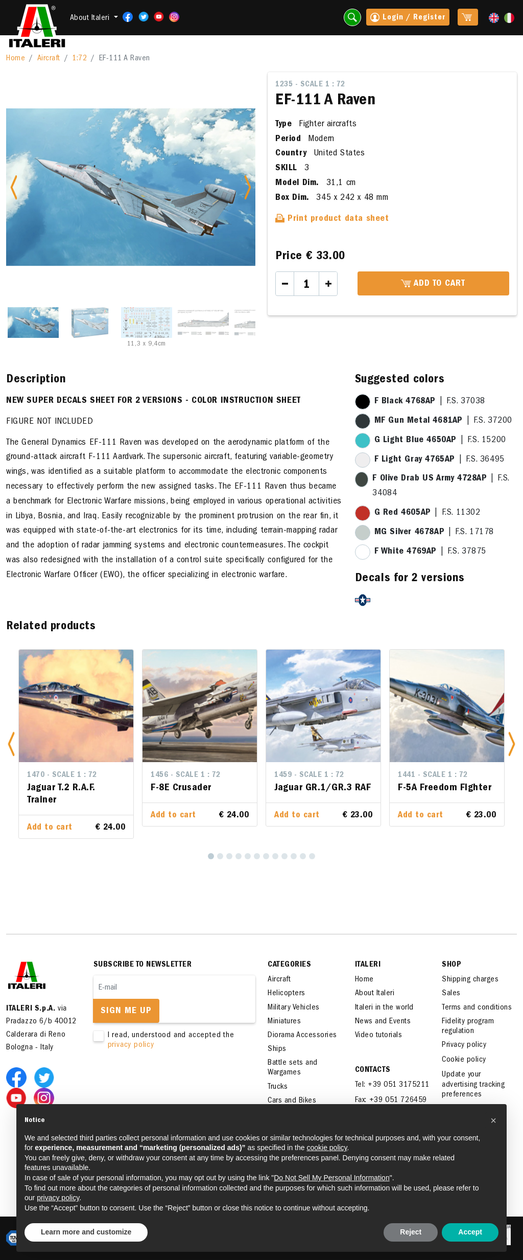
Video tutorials (378, 1036)
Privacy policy (464, 1045)
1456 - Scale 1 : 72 (186, 775)
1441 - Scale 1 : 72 (433, 775)
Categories (289, 965)
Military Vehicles (294, 1008)
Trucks (278, 1087)
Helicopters (286, 994)
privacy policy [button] (58, 1198)
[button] (11, 744)
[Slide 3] (146, 322)
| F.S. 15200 (440, 440)
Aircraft (48, 59)
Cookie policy (464, 1060)
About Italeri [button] (91, 18)
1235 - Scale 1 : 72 (310, 85)
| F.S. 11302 (427, 513)
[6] (257, 856)
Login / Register (407, 18)
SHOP (451, 965)
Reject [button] (410, 1232)
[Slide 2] (89, 322)
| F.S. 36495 (439, 460)
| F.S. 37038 (429, 401)
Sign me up (126, 1011)
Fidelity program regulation (468, 1027)
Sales (451, 994)
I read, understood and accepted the (168, 1040)
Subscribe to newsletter (142, 965)
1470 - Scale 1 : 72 (62, 775)
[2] (220, 856)
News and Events (383, 1022)
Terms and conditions (477, 1008)
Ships (277, 1049)
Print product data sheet (332, 219)
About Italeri (375, 994)
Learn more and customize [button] (86, 1232)
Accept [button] (470, 1232)
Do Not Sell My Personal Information (331, 1178)
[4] (238, 856)
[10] (294, 856)
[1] (211, 856)
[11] (303, 856)
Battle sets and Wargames (293, 1068)
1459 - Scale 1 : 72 (309, 775)
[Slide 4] (203, 322)
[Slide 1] (33, 322)
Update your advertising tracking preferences (473, 1084)
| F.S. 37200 (443, 421)
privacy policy (131, 1045)
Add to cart (433, 284)
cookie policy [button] (326, 1147)
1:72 (79, 59)
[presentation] (171, 1083)
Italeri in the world (384, 1008)
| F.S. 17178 (434, 532)
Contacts (373, 1070)
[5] (248, 856)
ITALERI (368, 965)
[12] (312, 856)
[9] (284, 856)
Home (15, 59)
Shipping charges (470, 980)
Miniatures (284, 1022)
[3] (229, 856)
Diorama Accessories (302, 1036)
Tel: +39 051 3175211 (392, 1085)
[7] (266, 856)
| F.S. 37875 (430, 552)
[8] (275, 856)
